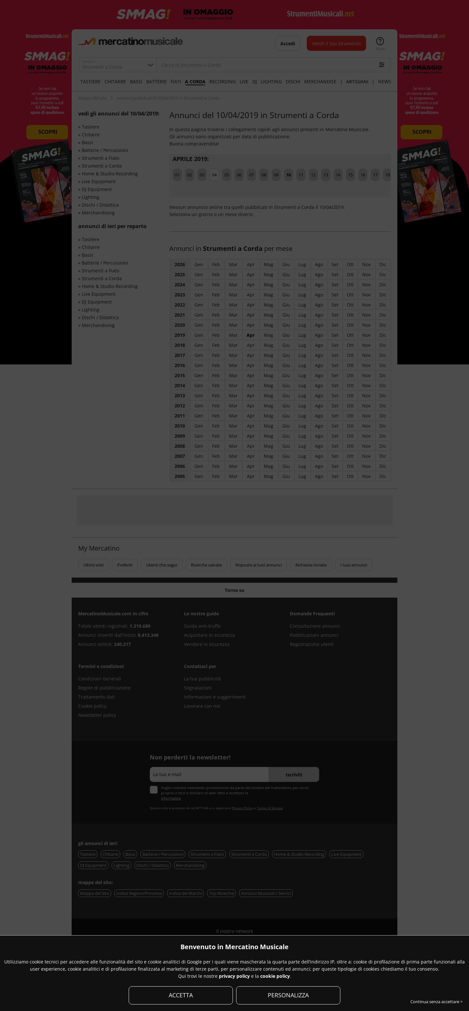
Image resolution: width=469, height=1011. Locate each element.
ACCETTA (181, 995)
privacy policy (234, 976)
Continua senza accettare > (436, 1001)
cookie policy (275, 976)
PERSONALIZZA (288, 995)
